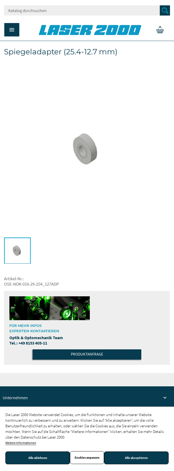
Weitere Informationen (20, 443)
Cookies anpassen (87, 457)
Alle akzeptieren (136, 458)
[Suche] (87, 10)
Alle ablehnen (37, 458)
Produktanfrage (87, 354)
